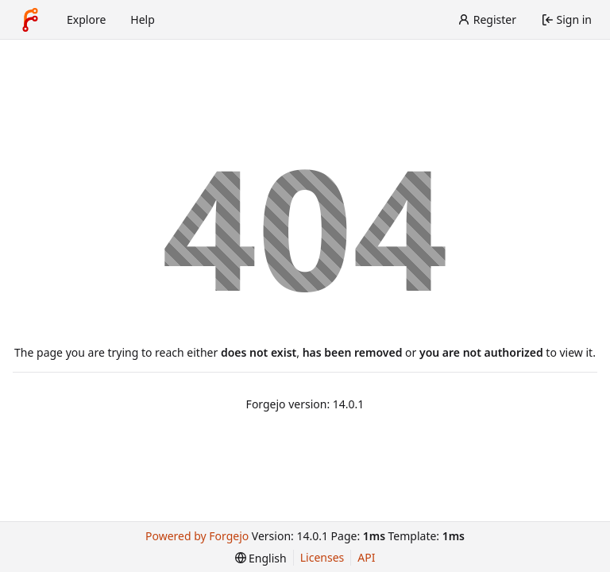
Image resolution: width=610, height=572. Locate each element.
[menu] (261, 558)
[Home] (30, 20)
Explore (86, 19)
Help (142, 19)
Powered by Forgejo (197, 535)
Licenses (322, 557)
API (366, 557)
